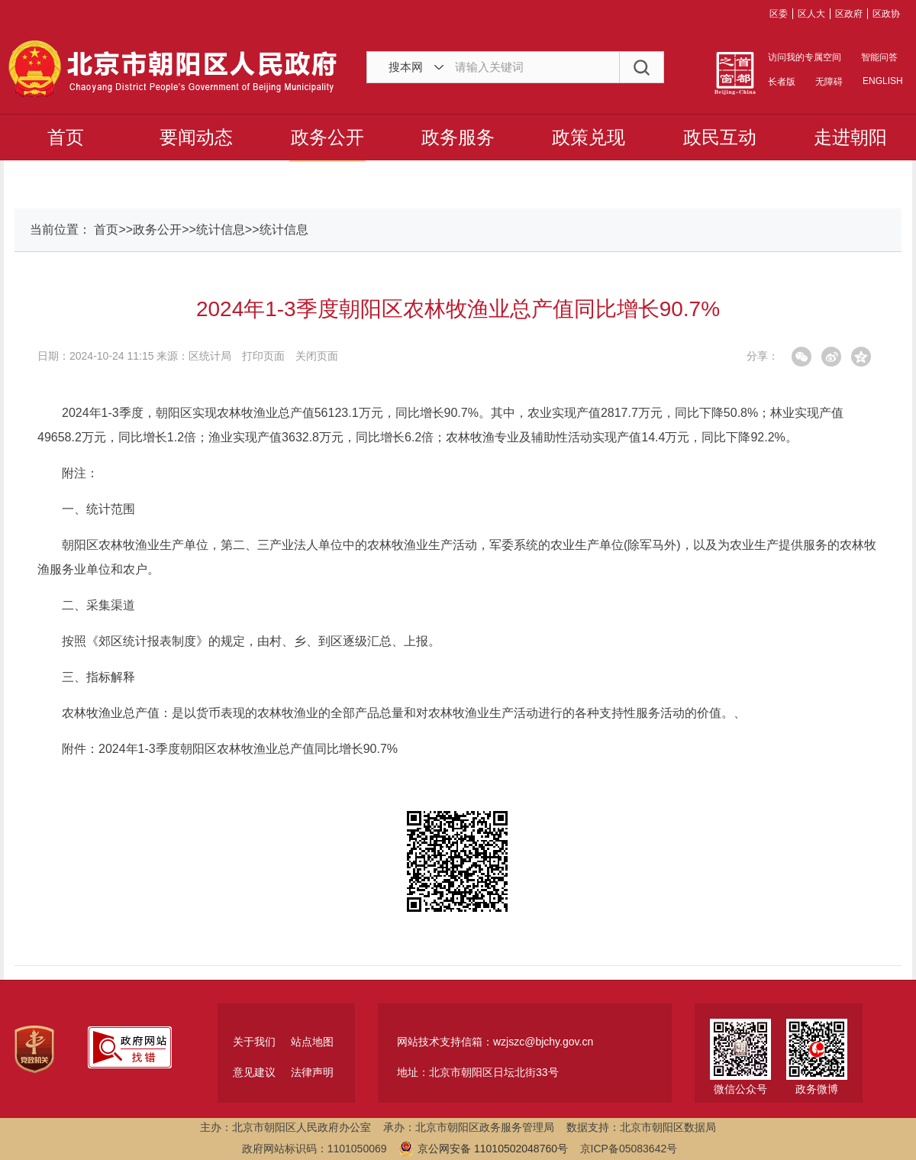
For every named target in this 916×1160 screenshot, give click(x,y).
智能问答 (879, 57)
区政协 (886, 13)
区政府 (849, 13)
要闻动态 (196, 137)
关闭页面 (316, 356)
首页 (65, 137)
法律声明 (312, 1072)
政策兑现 (588, 137)
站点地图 (312, 1042)
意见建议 (254, 1072)
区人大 (811, 13)
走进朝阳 (850, 137)
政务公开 (327, 137)
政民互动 (719, 137)
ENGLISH (882, 81)
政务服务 (458, 137)
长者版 (781, 81)
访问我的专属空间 (804, 57)
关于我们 (254, 1042)
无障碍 (829, 81)
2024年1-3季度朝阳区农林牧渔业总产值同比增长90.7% (248, 748)
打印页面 (263, 356)
